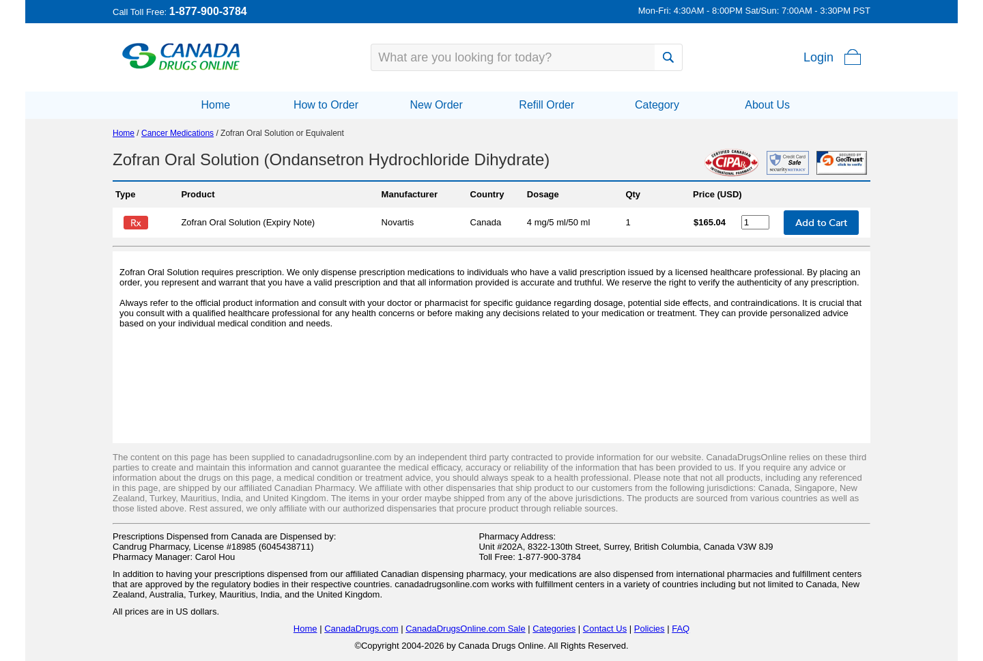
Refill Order (546, 105)
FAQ (680, 628)
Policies (649, 628)
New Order (436, 105)
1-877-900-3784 (208, 11)
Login (818, 57)
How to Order (326, 105)
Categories (553, 628)
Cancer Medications (177, 133)
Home (215, 105)
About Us (767, 105)
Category (657, 105)
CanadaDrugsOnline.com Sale (465, 628)
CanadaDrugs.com (361, 628)
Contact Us (605, 628)
